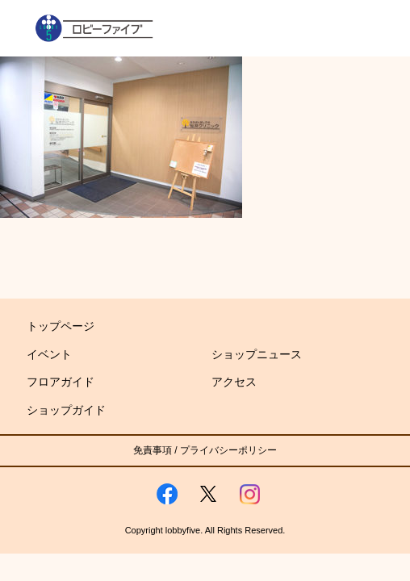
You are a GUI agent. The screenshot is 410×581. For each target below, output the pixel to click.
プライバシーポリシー (228, 450)
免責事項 (152, 450)
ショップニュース (256, 354)
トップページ (60, 326)
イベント (49, 354)
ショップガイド (66, 409)
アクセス (234, 381)
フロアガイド (60, 381)
